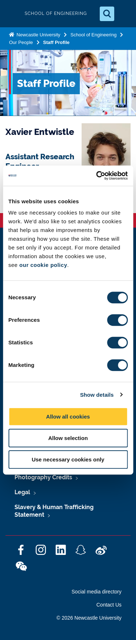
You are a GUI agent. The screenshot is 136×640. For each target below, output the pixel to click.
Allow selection (68, 438)
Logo (11, 13)
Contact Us (108, 605)
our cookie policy (43, 265)
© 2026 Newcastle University (89, 618)
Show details (97, 395)
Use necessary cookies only (68, 459)
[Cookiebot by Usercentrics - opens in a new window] (97, 175)
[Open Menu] (124, 14)
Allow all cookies (68, 416)
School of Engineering (93, 34)
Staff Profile (56, 42)
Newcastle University (37, 34)
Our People (21, 42)
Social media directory (96, 592)
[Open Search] (107, 14)
